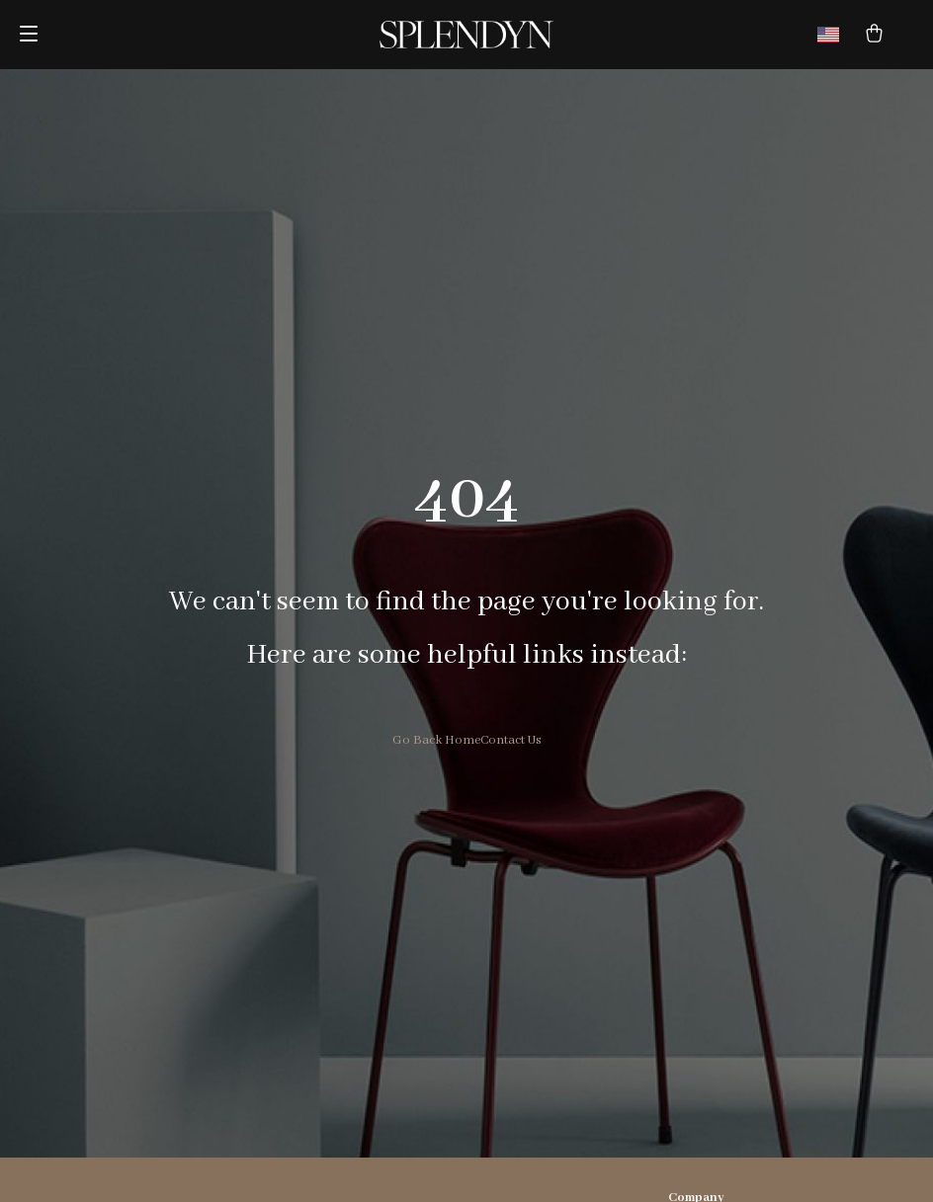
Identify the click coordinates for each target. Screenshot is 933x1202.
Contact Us (511, 740)
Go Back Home (436, 740)
